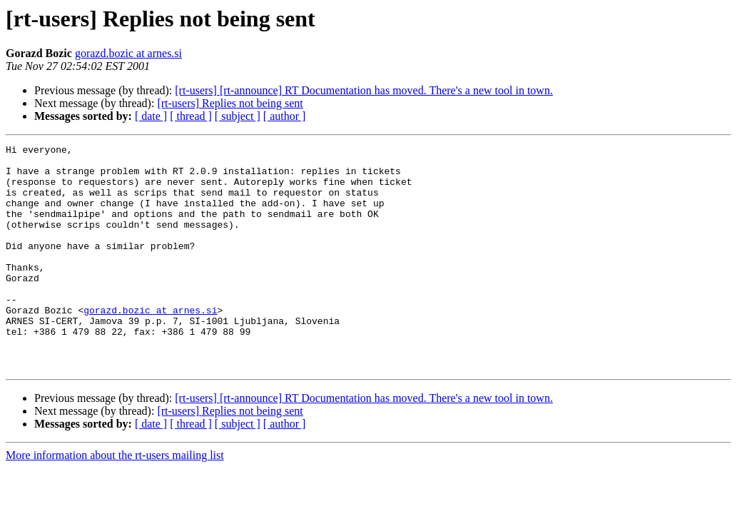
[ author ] (284, 116)
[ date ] (151, 116)
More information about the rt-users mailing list (115, 500)
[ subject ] (237, 116)
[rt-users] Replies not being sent (230, 103)
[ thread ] (191, 116)
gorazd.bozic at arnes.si (128, 53)
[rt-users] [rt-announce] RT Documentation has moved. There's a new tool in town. (364, 90)
